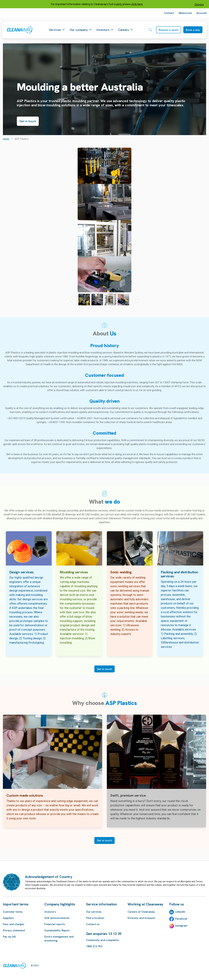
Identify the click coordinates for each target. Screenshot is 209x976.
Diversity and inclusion (141, 918)
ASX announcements (57, 918)
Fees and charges (13, 924)
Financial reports (54, 924)
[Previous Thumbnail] (73, 299)
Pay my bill (9, 936)
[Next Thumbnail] (135, 299)
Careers (125, 30)
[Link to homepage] (14, 965)
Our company (81, 30)
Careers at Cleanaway (141, 911)
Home (6, 139)
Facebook (181, 918)
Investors (105, 30)
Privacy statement (14, 930)
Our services (94, 911)
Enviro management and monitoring (59, 938)
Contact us (93, 924)
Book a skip (193, 30)
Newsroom (185, 13)
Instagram (181, 925)
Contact (169, 13)
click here (137, 4)
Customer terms (12, 911)
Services (57, 30)
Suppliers (8, 918)
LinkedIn (180, 911)
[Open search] (150, 29)
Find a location (95, 918)
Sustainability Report (57, 930)
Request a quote (168, 30)
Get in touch (27, 121)
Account (201, 13)
